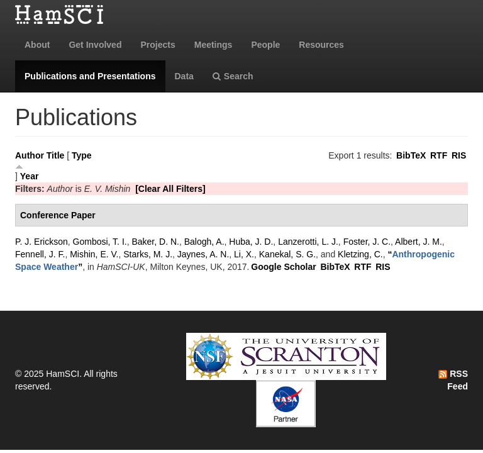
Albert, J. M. (418, 242)
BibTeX (411, 155)
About (37, 45)
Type (82, 155)
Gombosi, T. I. (100, 242)
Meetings (213, 45)
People (265, 45)
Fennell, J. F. (40, 254)
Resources (321, 45)
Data (184, 76)
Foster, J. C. (367, 242)
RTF (438, 155)
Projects (157, 45)
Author (29, 155)
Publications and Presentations (90, 76)
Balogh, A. (204, 242)
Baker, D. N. (155, 242)
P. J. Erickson (41, 242)
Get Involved (95, 45)
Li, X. (244, 254)
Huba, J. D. (251, 242)
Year (29, 176)
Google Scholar (283, 267)
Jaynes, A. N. (203, 254)
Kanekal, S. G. (287, 254)
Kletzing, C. (360, 254)
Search (233, 76)
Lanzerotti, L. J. (308, 242)
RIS (459, 155)
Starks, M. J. (147, 254)
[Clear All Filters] (170, 189)
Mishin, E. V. (94, 254)
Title (56, 155)
